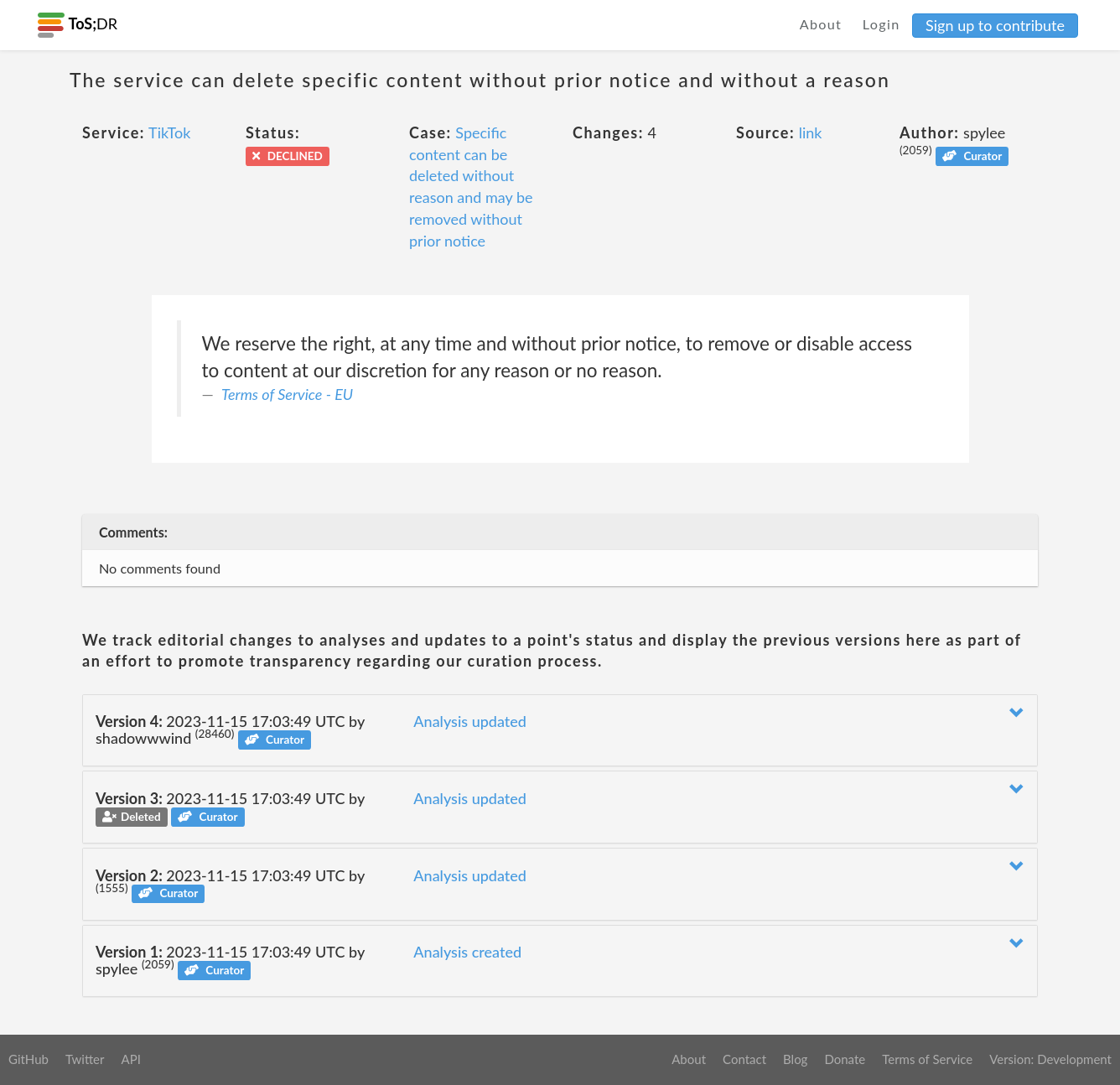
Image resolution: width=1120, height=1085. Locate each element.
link (810, 132)
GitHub (28, 1059)
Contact (744, 1059)
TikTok (169, 132)
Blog (795, 1059)
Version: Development (1050, 1059)
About (821, 24)
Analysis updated (469, 721)
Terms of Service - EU (287, 394)
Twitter (85, 1059)
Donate (844, 1059)
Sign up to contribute (995, 25)
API (130, 1059)
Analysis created (467, 951)
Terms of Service (927, 1059)
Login (881, 24)
